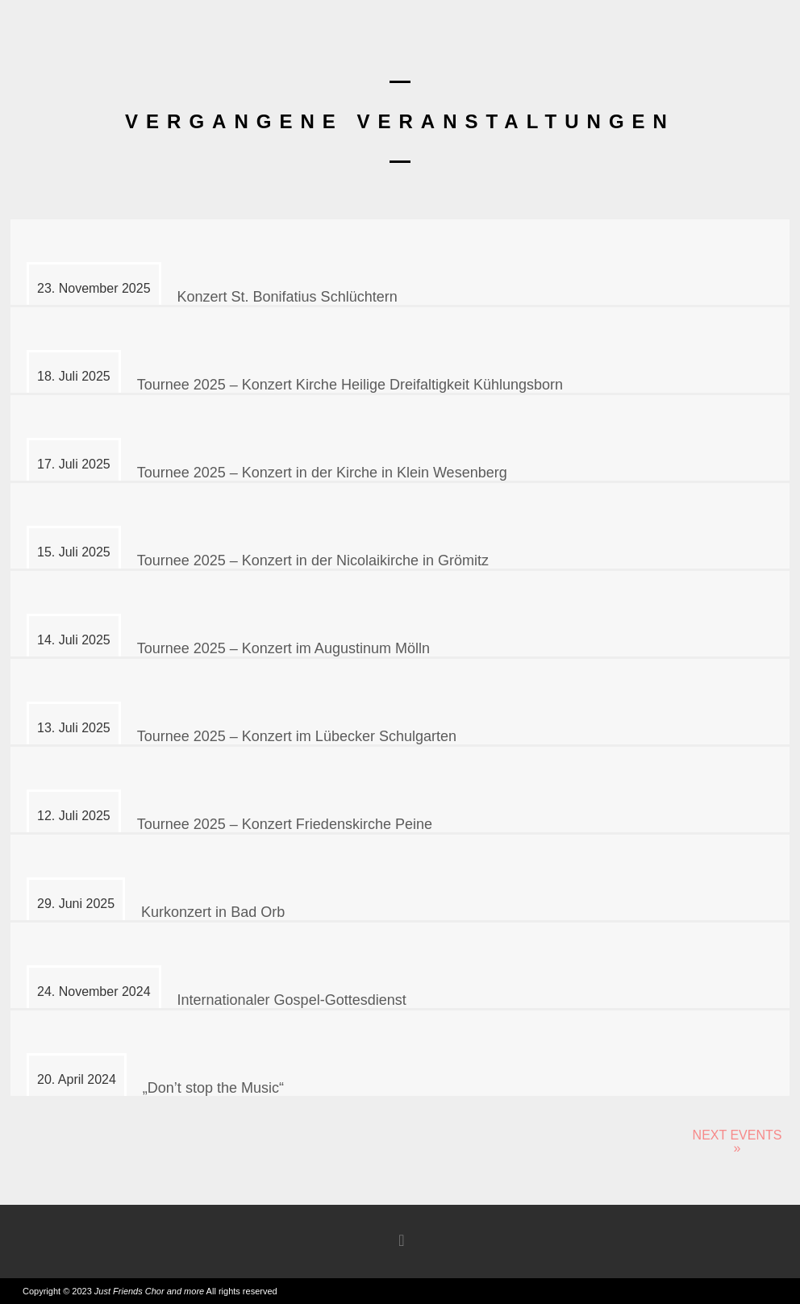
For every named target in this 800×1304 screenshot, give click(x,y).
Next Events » (737, 1141)
